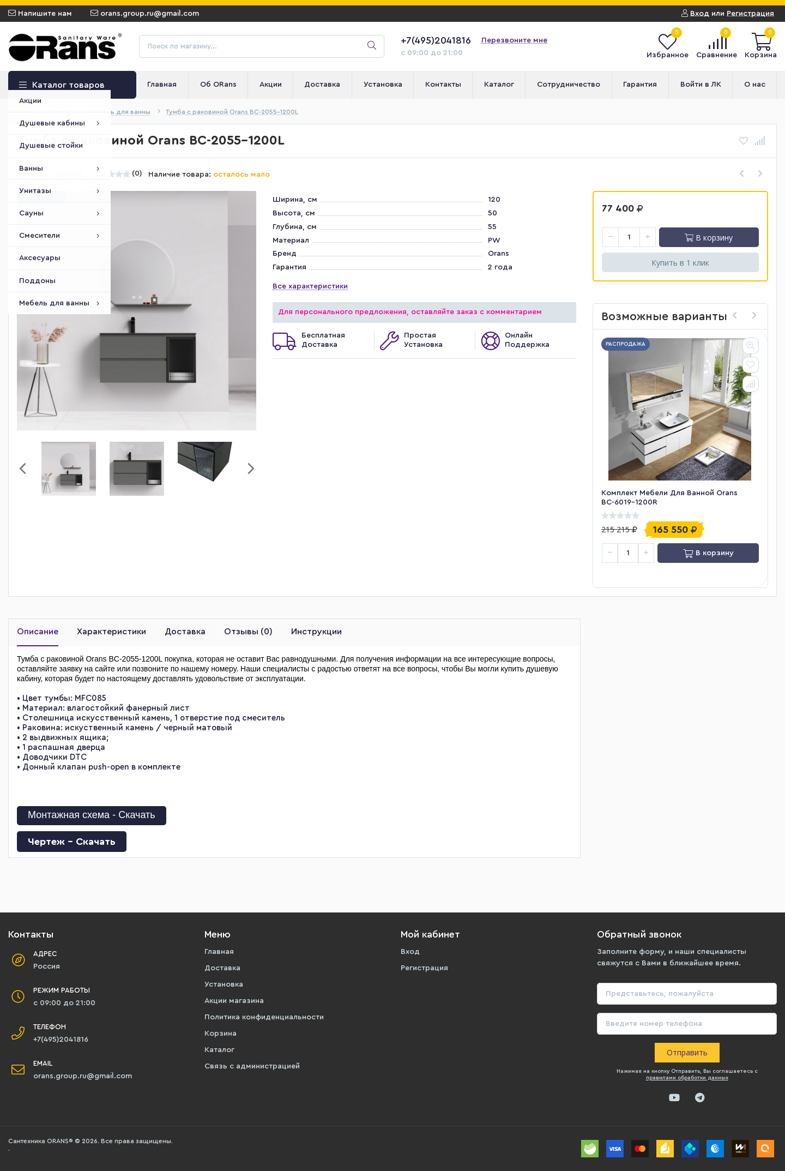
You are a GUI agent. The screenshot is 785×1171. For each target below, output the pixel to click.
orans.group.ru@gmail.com (144, 13)
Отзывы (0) (248, 631)
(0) (137, 173)
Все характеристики (310, 286)
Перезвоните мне (514, 40)
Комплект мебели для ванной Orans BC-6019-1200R (669, 497)
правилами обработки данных (687, 1077)
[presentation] (735, 316)
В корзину (709, 237)
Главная (219, 952)
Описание (37, 631)
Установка (223, 984)
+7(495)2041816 (436, 40)
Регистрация (424, 968)
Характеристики (111, 631)
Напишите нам (40, 13)
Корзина (220, 1033)
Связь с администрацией (252, 1066)
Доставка (185, 631)
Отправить (687, 1052)
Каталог (219, 1050)
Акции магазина (234, 1001)
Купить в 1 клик (680, 262)
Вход (410, 952)
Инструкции (316, 631)
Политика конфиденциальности (264, 1017)
